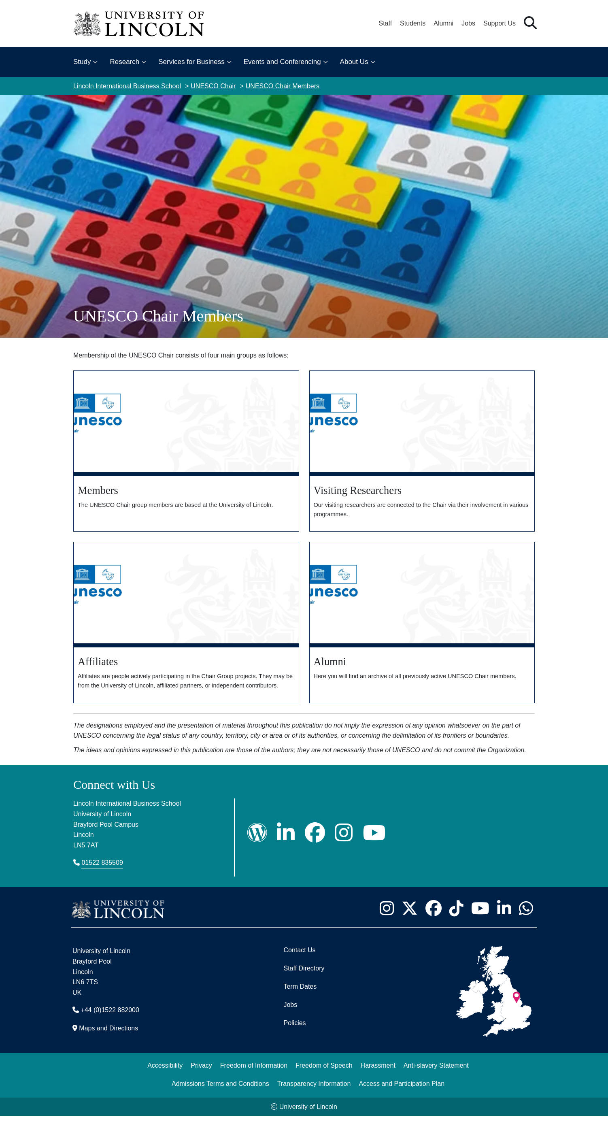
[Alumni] (422, 630)
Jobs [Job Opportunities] (290, 1018)
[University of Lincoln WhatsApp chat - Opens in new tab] (526, 922)
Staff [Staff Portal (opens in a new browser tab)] (385, 23)
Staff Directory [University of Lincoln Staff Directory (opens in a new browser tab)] (303, 982)
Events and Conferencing (282, 62)
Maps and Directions (108, 1042)
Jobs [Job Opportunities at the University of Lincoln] (468, 23)
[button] (530, 23)
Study (82, 62)
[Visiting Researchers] (422, 452)
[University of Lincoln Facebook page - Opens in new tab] (433, 922)
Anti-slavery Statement (436, 1079)
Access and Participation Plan (401, 1097)
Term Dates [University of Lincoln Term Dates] (300, 1000)
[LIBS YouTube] (374, 846)
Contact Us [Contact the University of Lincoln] (299, 964)
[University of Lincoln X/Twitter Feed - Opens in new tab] (409, 922)
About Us (354, 62)
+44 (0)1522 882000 (110, 1024)
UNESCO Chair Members (282, 86)
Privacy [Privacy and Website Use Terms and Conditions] (201, 1079)
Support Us (499, 23)
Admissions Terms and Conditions (220, 1097)
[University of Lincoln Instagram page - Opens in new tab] (386, 922)
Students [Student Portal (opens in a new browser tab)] (412, 23)
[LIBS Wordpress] (257, 846)
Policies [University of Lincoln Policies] (294, 1037)
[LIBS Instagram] (344, 846)
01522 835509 (102, 876)
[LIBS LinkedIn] (286, 846)
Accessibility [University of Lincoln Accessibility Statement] (165, 1079)
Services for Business (191, 62)
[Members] (186, 452)
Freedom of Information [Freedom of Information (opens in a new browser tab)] (253, 1079)
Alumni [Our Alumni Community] (443, 23)
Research (124, 62)
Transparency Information (314, 1097)
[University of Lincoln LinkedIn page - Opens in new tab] (504, 922)
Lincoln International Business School (127, 86)
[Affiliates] (186, 630)
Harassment (378, 1079)
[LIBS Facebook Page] (315, 846)
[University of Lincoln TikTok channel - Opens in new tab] (456, 922)
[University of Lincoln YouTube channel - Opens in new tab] (480, 922)
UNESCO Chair (213, 86)
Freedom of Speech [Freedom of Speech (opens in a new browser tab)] (324, 1079)
